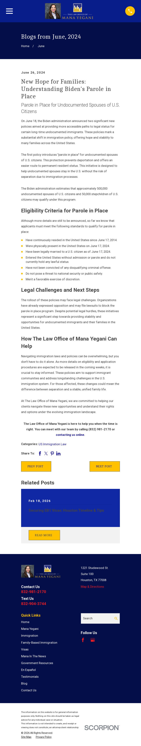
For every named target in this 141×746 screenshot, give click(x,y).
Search (88, 618)
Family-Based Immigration (39, 642)
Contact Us (28, 690)
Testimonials (30, 676)
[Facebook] (83, 640)
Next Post (104, 466)
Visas (24, 649)
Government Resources (37, 663)
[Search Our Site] (116, 618)
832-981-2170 (33, 592)
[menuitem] (26, 737)
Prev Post (36, 466)
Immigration (29, 635)
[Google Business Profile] (93, 640)
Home (25, 622)
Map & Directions (92, 586)
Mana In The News (33, 656)
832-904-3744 (33, 604)
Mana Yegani (30, 629)
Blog (24, 683)
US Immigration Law (52, 444)
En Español (28, 670)
